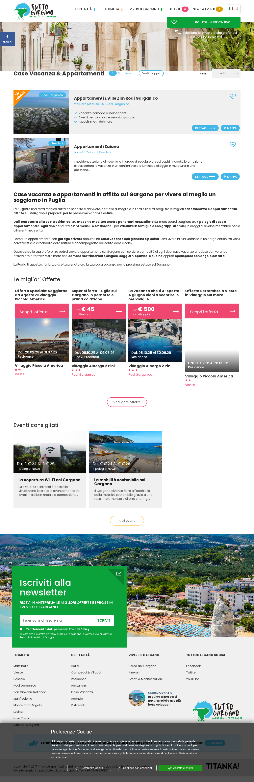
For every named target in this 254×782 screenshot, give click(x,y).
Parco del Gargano (142, 671)
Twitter (191, 677)
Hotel (75, 671)
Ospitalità (85, 9)
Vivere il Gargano (146, 9)
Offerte (178, 9)
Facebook (193, 671)
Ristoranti (78, 710)
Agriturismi (79, 691)
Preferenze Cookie (89, 768)
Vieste (18, 677)
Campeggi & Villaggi (86, 677)
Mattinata (20, 671)
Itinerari (134, 677)
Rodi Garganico (24, 691)
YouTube (192, 684)
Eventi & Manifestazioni (146, 684)
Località (114, 9)
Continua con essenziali (134, 768)
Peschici (19, 684)
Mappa (230, 134)
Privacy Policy (79, 634)
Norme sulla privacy (97, 639)
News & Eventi (207, 9)
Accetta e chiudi (180, 768)
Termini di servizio (30, 642)
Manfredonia (22, 704)
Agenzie (77, 704)
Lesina (18, 717)
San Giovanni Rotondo (29, 697)
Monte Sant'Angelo (27, 710)
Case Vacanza (82, 697)
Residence (79, 684)
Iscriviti (103, 625)
